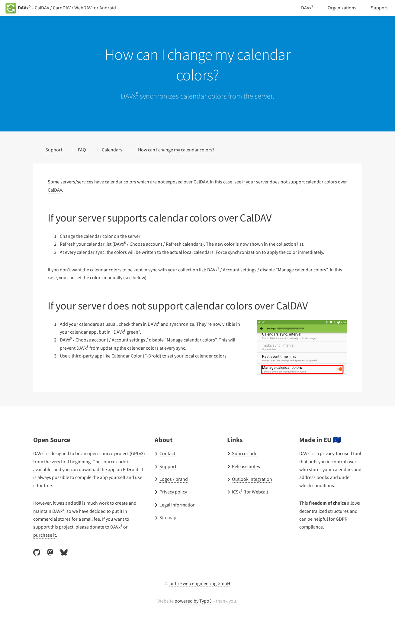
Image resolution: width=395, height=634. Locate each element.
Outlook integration (252, 479)
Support (379, 7)
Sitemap (168, 517)
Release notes (247, 466)
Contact (167, 453)
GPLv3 (42, 461)
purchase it (45, 535)
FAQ (83, 149)
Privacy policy (174, 491)
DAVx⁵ (305, 7)
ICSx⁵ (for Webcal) (252, 491)
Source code (245, 453)
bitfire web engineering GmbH (200, 583)
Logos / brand (174, 479)
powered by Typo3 (193, 600)
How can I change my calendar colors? (182, 149)
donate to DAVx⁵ (110, 526)
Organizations (341, 7)
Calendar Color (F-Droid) (141, 355)
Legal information (178, 504)
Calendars (114, 149)
